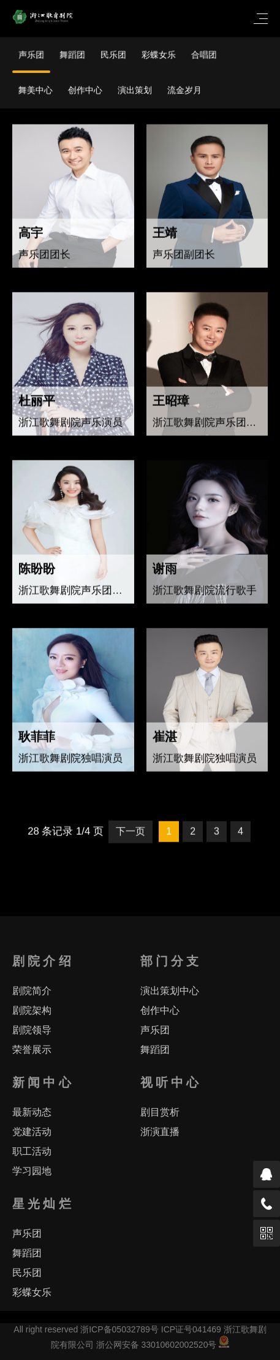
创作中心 (85, 90)
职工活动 (31, 1151)
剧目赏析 (160, 1112)
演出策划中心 (169, 991)
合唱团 (204, 55)
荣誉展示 (31, 1049)
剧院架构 (31, 1010)
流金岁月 (184, 90)
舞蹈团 (72, 55)
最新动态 (31, 1112)
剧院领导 (31, 1030)
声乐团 (31, 55)
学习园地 (31, 1171)
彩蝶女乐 (159, 55)
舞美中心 (35, 90)
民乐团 (113, 55)
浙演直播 (160, 1131)
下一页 (130, 833)
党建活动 (31, 1131)
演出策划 (135, 90)
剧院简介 (31, 991)
